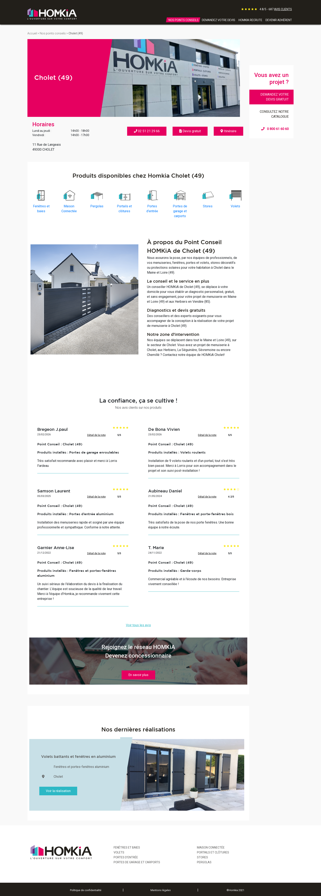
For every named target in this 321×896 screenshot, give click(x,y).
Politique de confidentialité (85, 890)
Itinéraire (228, 131)
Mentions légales (160, 890)
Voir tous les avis (138, 625)
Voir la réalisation (58, 791)
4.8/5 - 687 (276, 9)
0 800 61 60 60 (275, 129)
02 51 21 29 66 (147, 131)
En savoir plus (138, 675)
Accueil (32, 33)
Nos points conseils (53, 33)
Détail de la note (96, 435)
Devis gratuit (190, 131)
